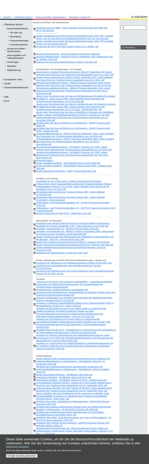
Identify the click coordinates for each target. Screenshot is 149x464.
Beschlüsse (15, 36)
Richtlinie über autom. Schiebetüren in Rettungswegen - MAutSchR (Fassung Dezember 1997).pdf (73, 402)
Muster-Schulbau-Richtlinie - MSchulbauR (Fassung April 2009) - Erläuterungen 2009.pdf (74, 167)
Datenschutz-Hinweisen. (17, 446)
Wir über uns (16, 32)
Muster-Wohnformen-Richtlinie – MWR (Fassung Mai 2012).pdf (66, 171)
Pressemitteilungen (19, 40)
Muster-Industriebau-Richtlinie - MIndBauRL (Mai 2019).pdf (64, 375)
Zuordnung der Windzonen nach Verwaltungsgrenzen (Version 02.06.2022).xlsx (74, 263)
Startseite (7, 17)
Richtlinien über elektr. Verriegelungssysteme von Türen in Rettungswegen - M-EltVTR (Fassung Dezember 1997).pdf (73, 418)
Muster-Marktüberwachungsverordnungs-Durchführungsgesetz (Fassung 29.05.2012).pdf (70, 248)
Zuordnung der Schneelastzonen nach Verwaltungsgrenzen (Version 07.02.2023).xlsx (68, 267)
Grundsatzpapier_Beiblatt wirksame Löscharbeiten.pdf (62, 290)
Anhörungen (13, 62)
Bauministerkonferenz (17, 28)
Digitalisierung (14, 70)
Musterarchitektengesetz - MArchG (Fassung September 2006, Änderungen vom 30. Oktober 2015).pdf (74, 58)
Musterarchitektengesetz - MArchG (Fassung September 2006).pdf (68, 54)
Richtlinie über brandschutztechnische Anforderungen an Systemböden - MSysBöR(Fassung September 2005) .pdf (70, 413)
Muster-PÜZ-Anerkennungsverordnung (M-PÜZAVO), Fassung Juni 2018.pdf (72, 242)
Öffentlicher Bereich (23, 17)
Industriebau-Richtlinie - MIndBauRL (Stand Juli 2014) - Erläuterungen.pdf (71, 380)
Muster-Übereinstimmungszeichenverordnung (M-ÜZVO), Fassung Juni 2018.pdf (74, 245)
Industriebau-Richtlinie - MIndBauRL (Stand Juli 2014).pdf (63, 377)
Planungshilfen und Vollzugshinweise (16, 56)
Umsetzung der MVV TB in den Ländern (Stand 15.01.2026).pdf (67, 46)
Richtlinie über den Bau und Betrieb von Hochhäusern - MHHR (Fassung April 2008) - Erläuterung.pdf (73, 129)
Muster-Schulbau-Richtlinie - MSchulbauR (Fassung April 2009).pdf (68, 163)
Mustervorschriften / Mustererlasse (50, 17)
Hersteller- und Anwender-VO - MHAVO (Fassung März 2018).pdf (67, 229)
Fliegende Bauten (44, 160)
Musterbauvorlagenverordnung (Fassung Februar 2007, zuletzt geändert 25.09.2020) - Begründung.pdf (70, 198)
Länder (7, 83)
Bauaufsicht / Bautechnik (79, 17)
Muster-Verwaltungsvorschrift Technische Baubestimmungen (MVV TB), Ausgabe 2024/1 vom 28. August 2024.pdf (74, 42)
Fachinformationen (19, 44)
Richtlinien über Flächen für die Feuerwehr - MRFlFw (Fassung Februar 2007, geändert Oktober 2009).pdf (73, 424)
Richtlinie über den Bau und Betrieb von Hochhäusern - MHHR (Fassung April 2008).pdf (73, 124)
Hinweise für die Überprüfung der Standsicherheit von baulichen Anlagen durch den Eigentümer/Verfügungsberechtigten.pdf (75, 293)
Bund (6, 101)
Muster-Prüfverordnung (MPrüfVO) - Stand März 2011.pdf (63, 213)
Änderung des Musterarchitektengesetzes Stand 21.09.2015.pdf (66, 62)
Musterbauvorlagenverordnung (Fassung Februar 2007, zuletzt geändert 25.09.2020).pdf (70, 193)
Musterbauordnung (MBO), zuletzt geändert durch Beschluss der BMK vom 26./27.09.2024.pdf (72, 29)
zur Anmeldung (128, 47)
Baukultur (11, 66)
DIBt (6, 97)
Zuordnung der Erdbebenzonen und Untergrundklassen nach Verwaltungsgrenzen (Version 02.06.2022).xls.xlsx (75, 272)
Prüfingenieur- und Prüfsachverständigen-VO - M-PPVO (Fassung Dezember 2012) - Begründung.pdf (76, 209)
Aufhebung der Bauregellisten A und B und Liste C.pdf (61, 253)
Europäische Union (13, 79)
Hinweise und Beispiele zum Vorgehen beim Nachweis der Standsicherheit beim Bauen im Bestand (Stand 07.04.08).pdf (74, 299)
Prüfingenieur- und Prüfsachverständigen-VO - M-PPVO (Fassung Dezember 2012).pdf (73, 204)
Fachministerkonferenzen (16, 87)
